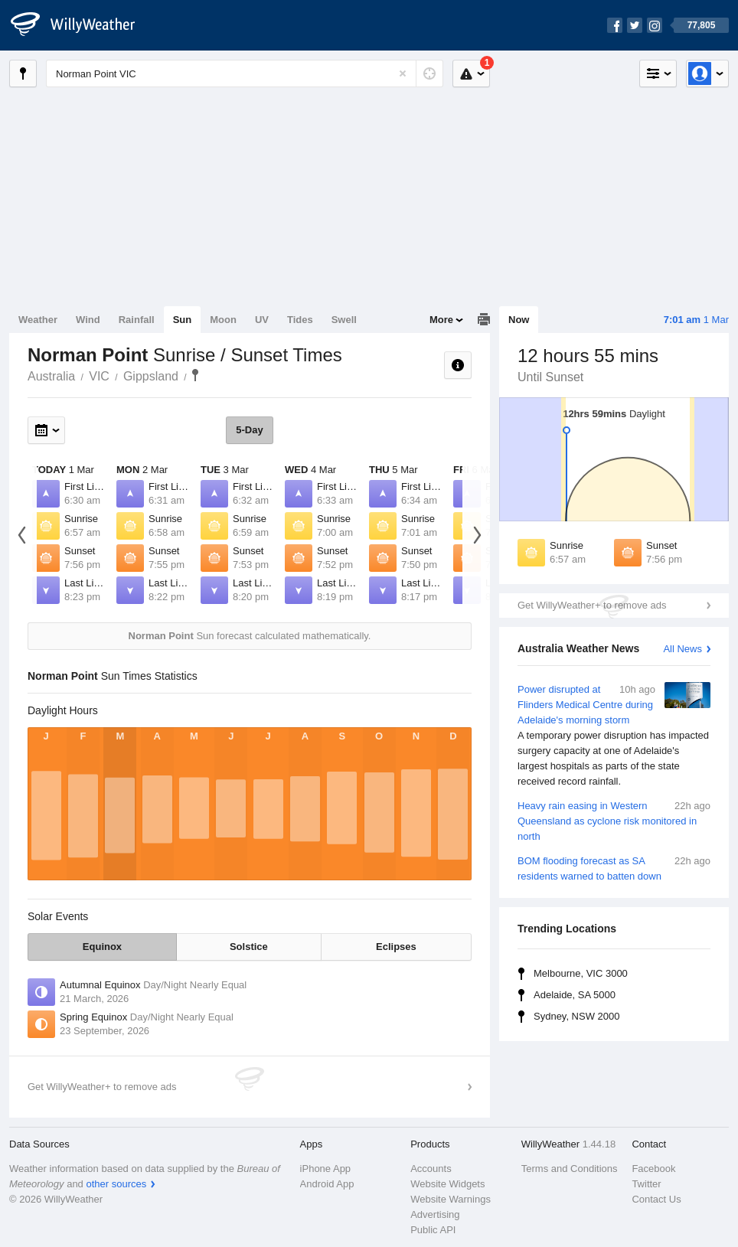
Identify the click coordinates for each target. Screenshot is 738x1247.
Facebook (653, 1168)
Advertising (434, 1214)
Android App (327, 1184)
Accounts (430, 1168)
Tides (300, 319)
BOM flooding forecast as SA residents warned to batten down (614, 868)
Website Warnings (450, 1199)
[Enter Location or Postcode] (244, 73)
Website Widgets (447, 1184)
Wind (88, 319)
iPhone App (325, 1168)
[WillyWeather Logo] (81, 25)
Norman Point (195, 375)
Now (518, 319)
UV (262, 319)
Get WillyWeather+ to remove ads (592, 605)
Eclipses (396, 946)
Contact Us (656, 1199)
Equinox (102, 946)
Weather (37, 319)
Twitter (646, 1184)
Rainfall (137, 319)
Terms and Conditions (569, 1168)
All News (682, 649)
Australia (51, 376)
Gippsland (150, 376)
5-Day (249, 430)
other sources (116, 1184)
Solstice (249, 946)
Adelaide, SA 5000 (575, 995)
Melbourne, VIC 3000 (581, 973)
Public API (433, 1230)
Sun (182, 319)
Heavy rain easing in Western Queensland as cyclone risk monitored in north (614, 820)
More (441, 319)
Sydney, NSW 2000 (576, 1016)
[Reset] (403, 73)
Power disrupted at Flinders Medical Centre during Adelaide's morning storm (614, 735)
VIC (99, 376)
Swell (344, 319)
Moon (223, 319)
